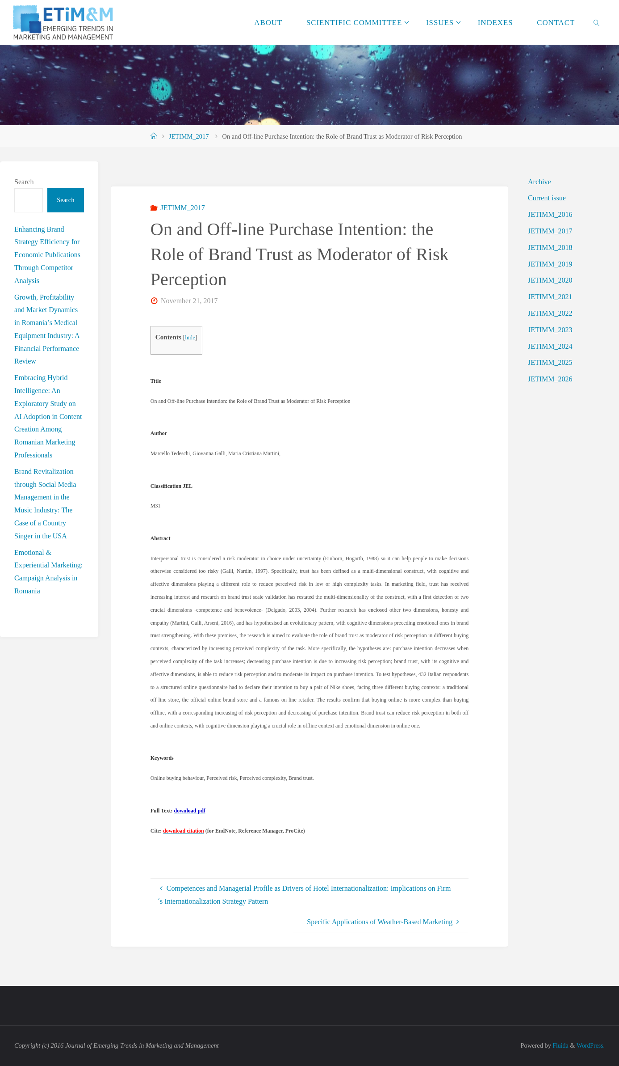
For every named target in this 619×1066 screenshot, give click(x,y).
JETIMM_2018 (550, 247)
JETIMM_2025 (550, 362)
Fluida (558, 1045)
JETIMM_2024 (550, 346)
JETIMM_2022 (550, 313)
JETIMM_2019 (550, 264)
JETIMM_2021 (550, 296)
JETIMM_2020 (550, 280)
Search (24, 182)
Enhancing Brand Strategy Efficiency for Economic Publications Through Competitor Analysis (47, 254)
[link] (596, 22)
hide (190, 337)
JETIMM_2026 (550, 379)
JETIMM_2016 (550, 214)
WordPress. (590, 1045)
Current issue (547, 198)
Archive (539, 182)
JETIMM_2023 (550, 330)
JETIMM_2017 (189, 136)
